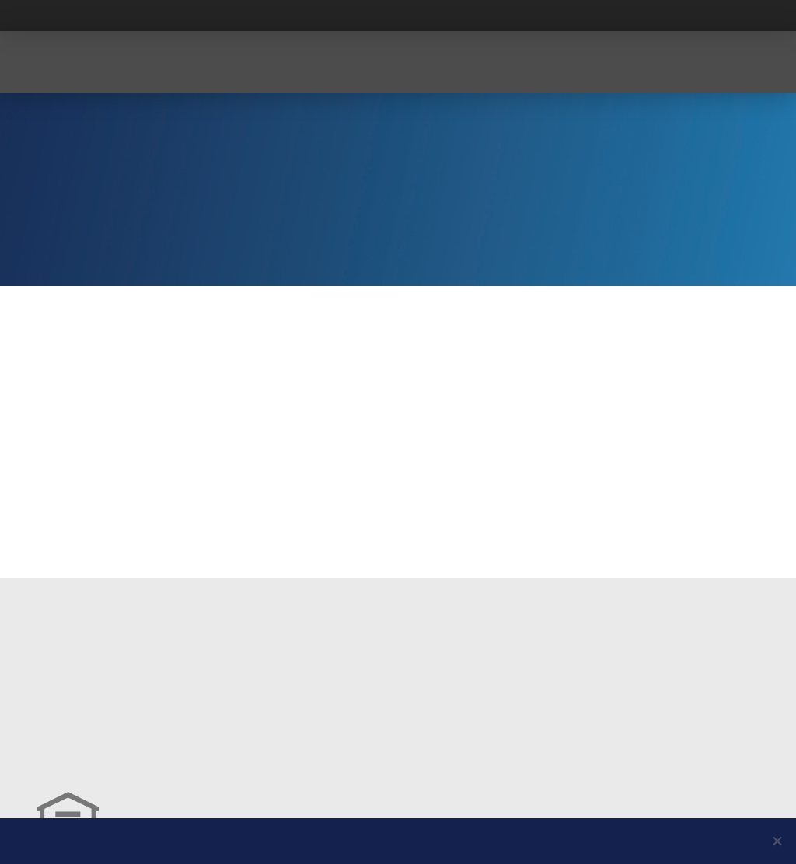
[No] (776, 840)
